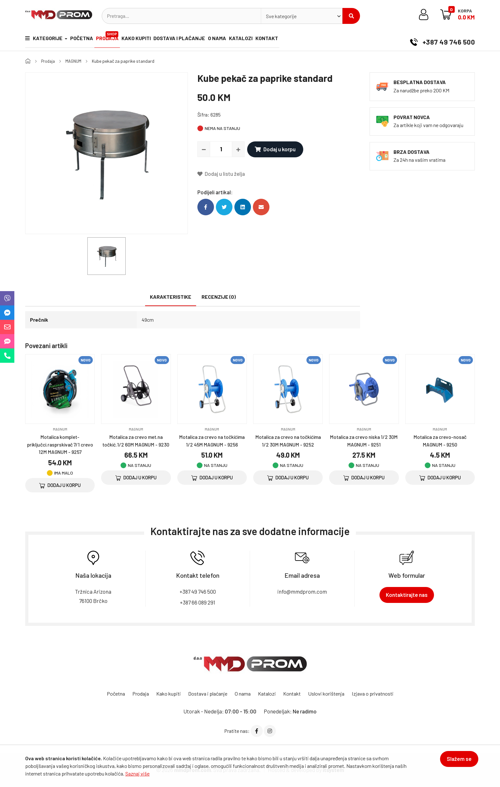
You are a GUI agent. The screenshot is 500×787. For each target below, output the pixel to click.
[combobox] (301, 16)
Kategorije (44, 40)
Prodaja (122, 37)
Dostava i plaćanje (206, 40)
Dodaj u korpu (274, 149)
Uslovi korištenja (331, 693)
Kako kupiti (156, 40)
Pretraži (351, 15)
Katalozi (281, 40)
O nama (251, 40)
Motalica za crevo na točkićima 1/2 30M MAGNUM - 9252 (288, 444)
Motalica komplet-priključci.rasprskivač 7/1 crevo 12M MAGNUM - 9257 (60, 444)
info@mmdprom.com (302, 591)
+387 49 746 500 (439, 39)
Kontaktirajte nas (407, 594)
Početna (88, 40)
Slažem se (455, 762)
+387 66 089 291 (197, 601)
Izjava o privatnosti (380, 693)
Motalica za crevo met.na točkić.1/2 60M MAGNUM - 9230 (136, 444)
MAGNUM (76, 61)
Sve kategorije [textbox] (281, 16)
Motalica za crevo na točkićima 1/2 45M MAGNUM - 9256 (212, 444)
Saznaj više (137, 773)
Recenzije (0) (219, 297)
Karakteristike (170, 297)
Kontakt (314, 40)
